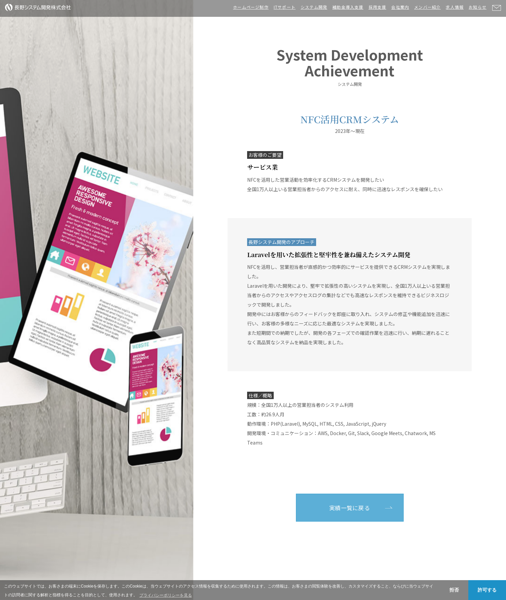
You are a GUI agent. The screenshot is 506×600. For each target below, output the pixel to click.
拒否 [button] (454, 590)
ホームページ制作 (251, 7)
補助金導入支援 (347, 7)
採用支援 (377, 7)
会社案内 (400, 7)
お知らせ (477, 7)
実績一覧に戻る (349, 508)
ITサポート (285, 7)
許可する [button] (487, 590)
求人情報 (455, 7)
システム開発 (314, 7)
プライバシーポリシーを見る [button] (165, 595)
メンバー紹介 (427, 7)
